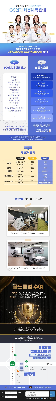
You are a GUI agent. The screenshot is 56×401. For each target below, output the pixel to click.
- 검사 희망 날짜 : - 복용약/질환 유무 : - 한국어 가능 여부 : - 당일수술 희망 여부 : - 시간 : (37, 394)
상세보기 (51, 398)
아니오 (46, 398)
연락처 (2, 396)
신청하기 (52, 394)
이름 (2, 392)
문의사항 (20, 392)
